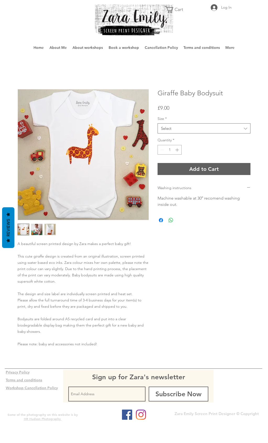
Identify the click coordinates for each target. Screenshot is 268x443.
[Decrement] (161, 149)
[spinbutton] (169, 149)
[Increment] (177, 149)
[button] (177, 9)
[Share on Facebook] (161, 220)
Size (162, 118)
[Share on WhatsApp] (171, 220)
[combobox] (204, 128)
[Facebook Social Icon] (127, 415)
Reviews (8, 228)
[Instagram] (141, 415)
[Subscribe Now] (178, 394)
